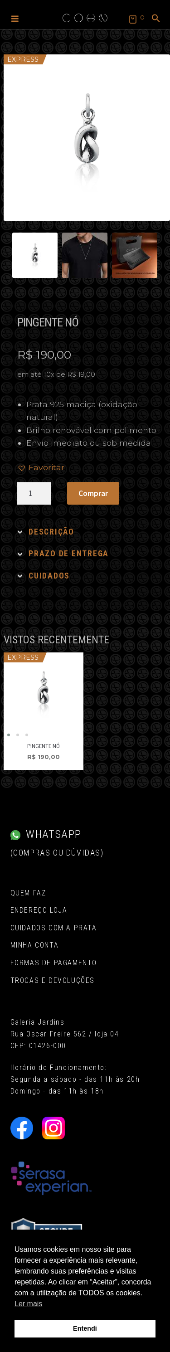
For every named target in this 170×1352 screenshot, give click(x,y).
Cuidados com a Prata (53, 928)
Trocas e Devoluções (52, 980)
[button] (15, 18)
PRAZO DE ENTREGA (69, 553)
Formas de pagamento (53, 962)
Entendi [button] (85, 1328)
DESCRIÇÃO (51, 531)
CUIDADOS (49, 575)
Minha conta (34, 945)
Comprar (93, 493)
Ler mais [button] (28, 1304)
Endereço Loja (39, 910)
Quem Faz (28, 893)
